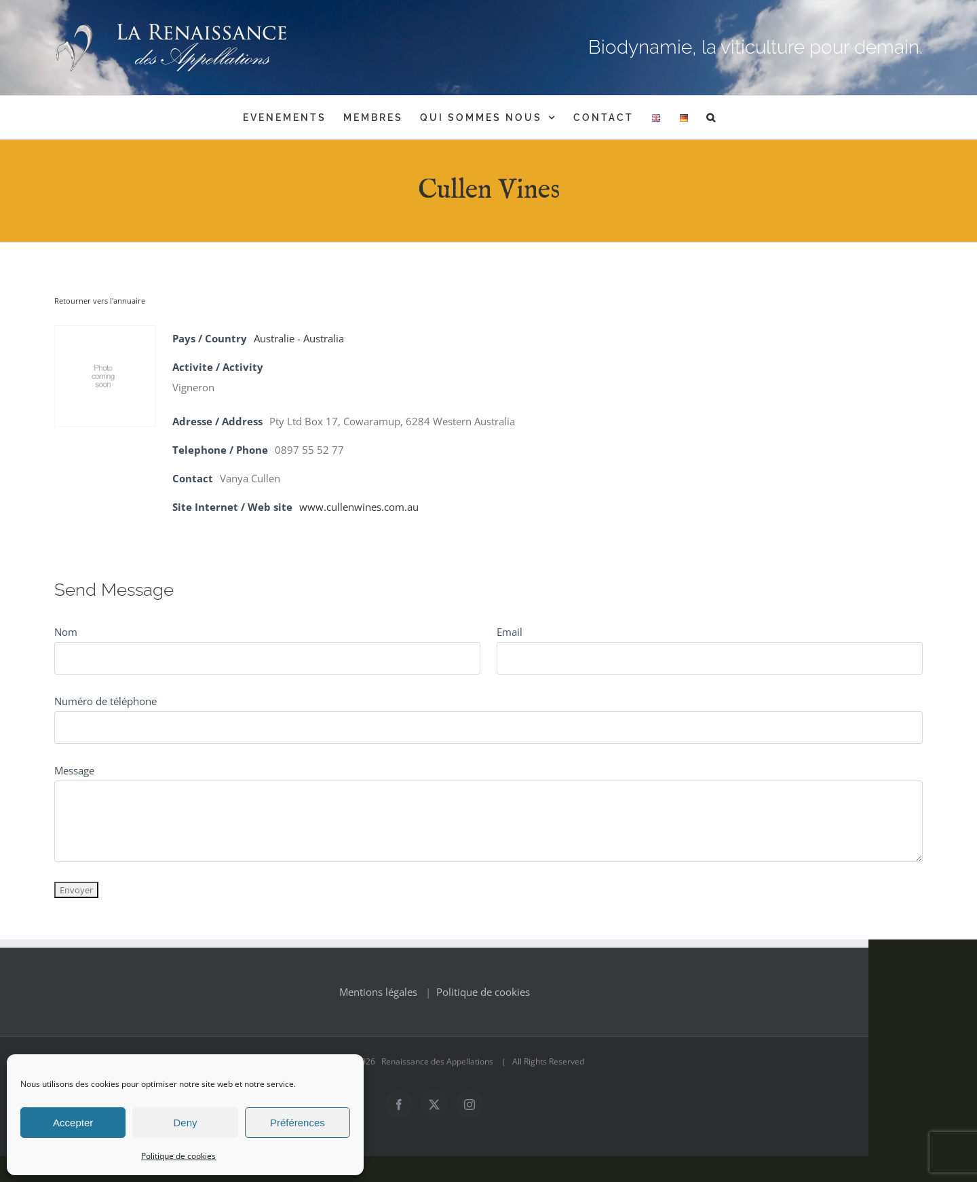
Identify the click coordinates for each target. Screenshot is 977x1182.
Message (74, 770)
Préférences (297, 1122)
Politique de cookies (178, 1156)
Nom (65, 632)
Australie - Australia (299, 338)
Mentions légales (433, 1017)
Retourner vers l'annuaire (99, 301)
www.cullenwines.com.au (359, 507)
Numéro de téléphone (105, 701)
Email (509, 632)
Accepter (73, 1122)
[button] (711, 117)
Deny (185, 1122)
